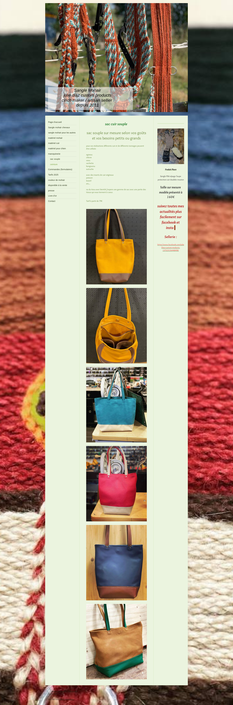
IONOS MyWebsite (66, 699)
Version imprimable (57, 691)
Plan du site (72, 691)
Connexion (180, 691)
